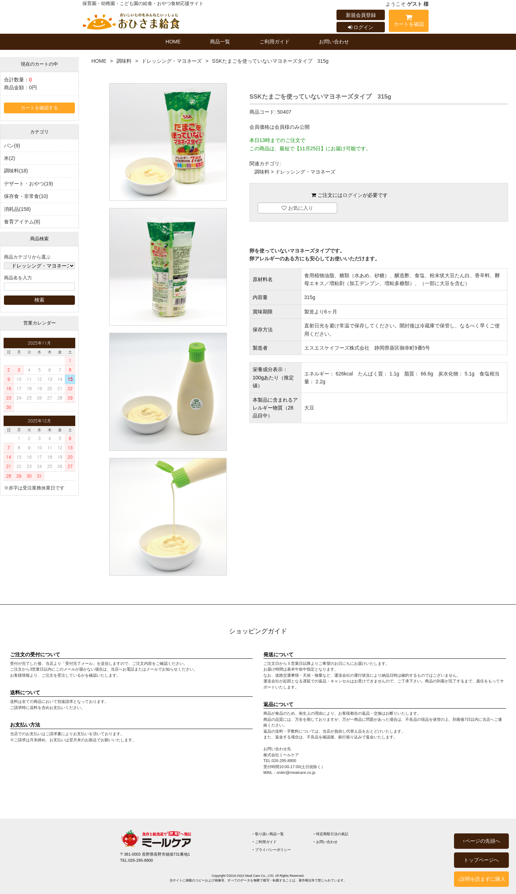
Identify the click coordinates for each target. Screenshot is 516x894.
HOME (173, 41)
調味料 (124, 61)
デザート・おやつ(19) (28, 183)
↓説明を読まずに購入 (481, 879)
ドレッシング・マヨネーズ (172, 61)
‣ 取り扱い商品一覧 (268, 834)
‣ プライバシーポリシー (272, 850)
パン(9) (12, 145)
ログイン (361, 27)
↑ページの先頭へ (481, 841)
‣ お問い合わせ (326, 842)
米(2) (9, 158)
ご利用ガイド (274, 41)
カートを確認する (39, 107)
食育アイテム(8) (22, 221)
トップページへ (481, 860)
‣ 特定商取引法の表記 (331, 834)
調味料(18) (16, 171)
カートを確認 (409, 21)
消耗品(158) (17, 209)
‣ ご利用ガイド (265, 842)
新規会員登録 (361, 15)
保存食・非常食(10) (26, 196)
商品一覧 (220, 41)
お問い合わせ (334, 41)
